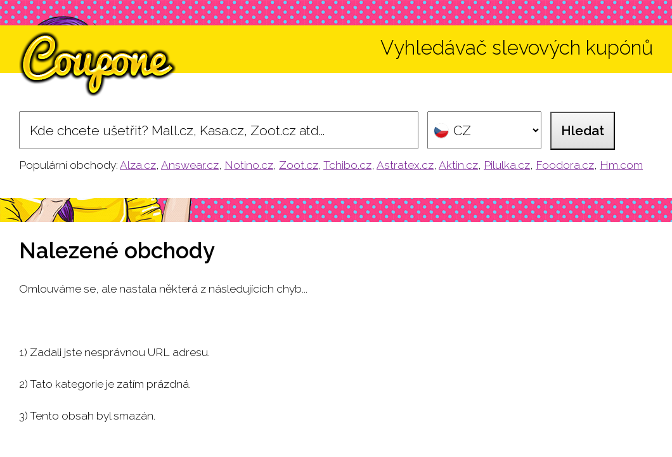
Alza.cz (138, 165)
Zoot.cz (298, 165)
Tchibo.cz (347, 165)
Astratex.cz (405, 165)
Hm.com (621, 165)
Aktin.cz (458, 165)
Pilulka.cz (507, 165)
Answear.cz (190, 165)
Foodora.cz (565, 165)
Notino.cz (248, 165)
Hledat (582, 130)
